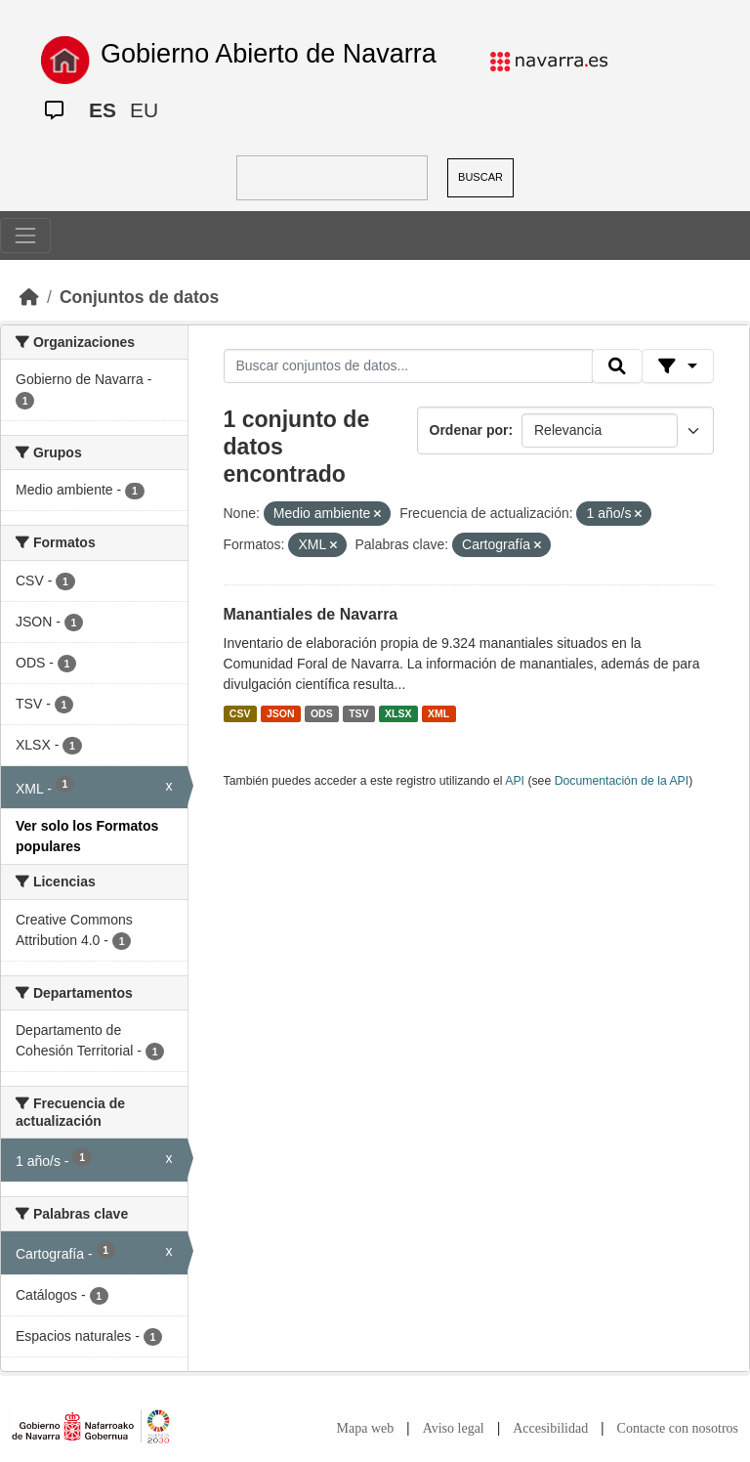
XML (438, 713)
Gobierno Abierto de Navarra (269, 53)
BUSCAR (480, 177)
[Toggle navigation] (25, 235)
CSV (240, 713)
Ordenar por (469, 430)
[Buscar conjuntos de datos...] (408, 366)
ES (102, 110)
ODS (322, 713)
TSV (358, 713)
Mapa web (366, 1428)
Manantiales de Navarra (311, 614)
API (514, 781)
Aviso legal (453, 1428)
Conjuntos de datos (139, 297)
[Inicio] (29, 297)
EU (144, 110)
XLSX (398, 713)
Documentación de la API (622, 781)
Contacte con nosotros (677, 1428)
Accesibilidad (550, 1428)
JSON (281, 713)
